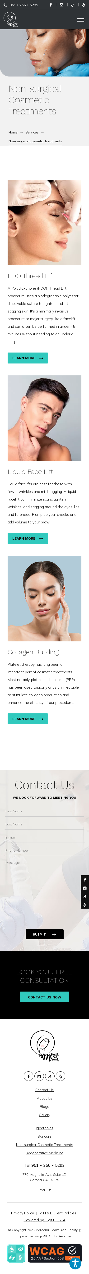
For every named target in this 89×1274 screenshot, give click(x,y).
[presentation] (41, 911)
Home (13, 132)
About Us (44, 1098)
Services (32, 132)
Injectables (44, 1128)
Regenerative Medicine (44, 1153)
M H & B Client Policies (57, 1213)
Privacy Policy (22, 1213)
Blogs (44, 1106)
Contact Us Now (44, 998)
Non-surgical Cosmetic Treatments (35, 141)
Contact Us (45, 785)
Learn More (27, 358)
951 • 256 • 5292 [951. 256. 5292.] (48, 1165)
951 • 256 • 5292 (24, 5)
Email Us (45, 1190)
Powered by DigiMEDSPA (45, 1220)
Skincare (44, 1136)
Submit (39, 934)
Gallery (44, 1115)
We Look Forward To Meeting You (44, 797)
